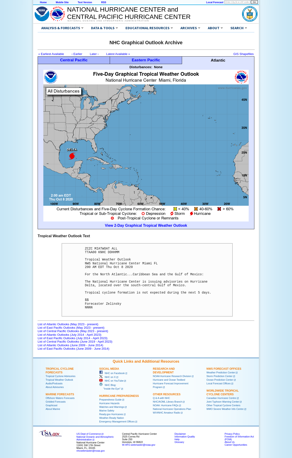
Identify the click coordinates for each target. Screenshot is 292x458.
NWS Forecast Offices (223, 368)
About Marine (53, 409)
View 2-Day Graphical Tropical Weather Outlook (146, 225)
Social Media (109, 368)
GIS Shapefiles (243, 54)
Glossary (179, 442)
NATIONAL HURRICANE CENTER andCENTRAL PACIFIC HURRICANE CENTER (128, 13)
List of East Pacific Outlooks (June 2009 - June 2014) (73, 348)
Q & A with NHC (161, 398)
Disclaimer (180, 433)
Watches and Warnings (111, 407)
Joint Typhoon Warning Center (222, 401)
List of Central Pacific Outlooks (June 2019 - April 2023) (75, 341)
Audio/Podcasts (54, 383)
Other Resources (166, 394)
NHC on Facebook (112, 373)
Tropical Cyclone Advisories (61, 376)
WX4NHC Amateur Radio (166, 412)
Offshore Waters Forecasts (60, 398)
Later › (94, 54)
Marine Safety (106, 410)
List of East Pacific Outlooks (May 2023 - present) (71, 327)
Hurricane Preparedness (119, 396)
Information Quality (185, 436)
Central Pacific (73, 60)
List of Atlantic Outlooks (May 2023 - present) (68, 324)
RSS (103, 2)
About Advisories (55, 387)
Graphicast (51, 405)
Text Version (85, 2)
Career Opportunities (235, 444)
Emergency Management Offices (117, 421)
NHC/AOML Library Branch (167, 401)
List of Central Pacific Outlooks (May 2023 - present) (73, 331)
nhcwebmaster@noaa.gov (90, 450)
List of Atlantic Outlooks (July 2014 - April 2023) (69, 334)
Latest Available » (118, 54)
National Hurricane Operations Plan (172, 409)
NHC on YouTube (111, 380)
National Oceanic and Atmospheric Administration (108, 21)
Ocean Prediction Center (219, 379)
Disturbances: (140, 67)
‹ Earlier (77, 54)
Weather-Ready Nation (111, 417)
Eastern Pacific (146, 60)
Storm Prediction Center (219, 376)
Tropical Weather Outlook (59, 379)
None (158, 67)
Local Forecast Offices (218, 383)
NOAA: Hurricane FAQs (165, 405)
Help (177, 439)
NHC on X (107, 377)
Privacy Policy (232, 433)
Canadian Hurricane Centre (221, 398)
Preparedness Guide (110, 399)
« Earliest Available (51, 54)
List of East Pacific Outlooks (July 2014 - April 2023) (72, 338)
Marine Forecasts (60, 394)
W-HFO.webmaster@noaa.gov (138, 444)
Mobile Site (62, 2)
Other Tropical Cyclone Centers (223, 405)
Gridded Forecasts (56, 401)
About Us (229, 442)
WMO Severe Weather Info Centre (225, 409)
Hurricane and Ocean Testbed (169, 379)
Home (43, 2)
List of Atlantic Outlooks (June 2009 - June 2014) (70, 345)
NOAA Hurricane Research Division (172, 376)
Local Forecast (214, 2)
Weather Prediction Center (220, 372)
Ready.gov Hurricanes (111, 414)
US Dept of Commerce (88, 433)
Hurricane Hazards (109, 403)
